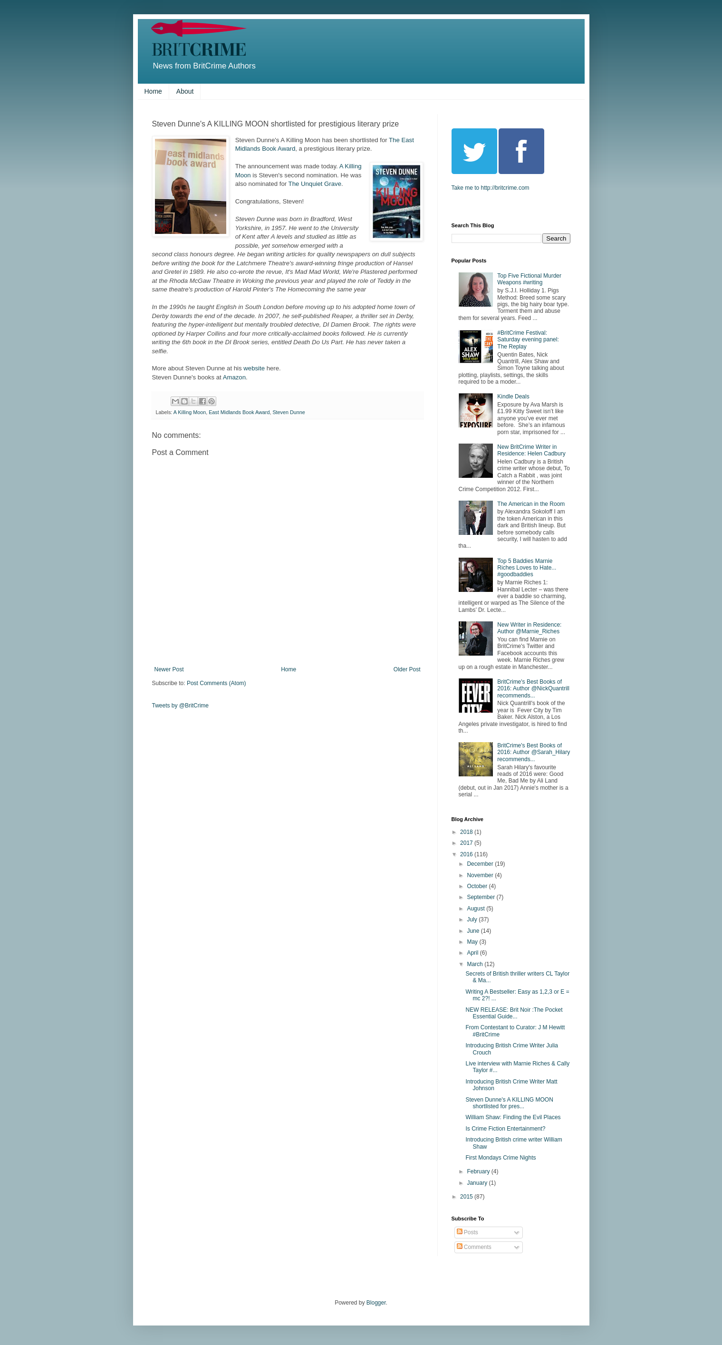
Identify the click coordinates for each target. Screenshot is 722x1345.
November (481, 875)
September (481, 897)
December (481, 864)
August (476, 908)
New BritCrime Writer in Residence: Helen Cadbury (531, 450)
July (473, 919)
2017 (467, 843)
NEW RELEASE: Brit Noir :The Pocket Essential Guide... (513, 1013)
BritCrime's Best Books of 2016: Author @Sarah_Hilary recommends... (533, 752)
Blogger (376, 1302)
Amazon (234, 377)
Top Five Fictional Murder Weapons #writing (529, 279)
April (473, 952)
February (479, 1171)
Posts (467, 1232)
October (478, 886)
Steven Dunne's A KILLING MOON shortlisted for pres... (509, 1103)
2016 (467, 854)
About (185, 91)
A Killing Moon (189, 412)
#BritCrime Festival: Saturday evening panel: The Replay (527, 339)
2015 (467, 1196)
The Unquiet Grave (315, 183)
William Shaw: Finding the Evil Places (512, 1117)
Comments (474, 1247)
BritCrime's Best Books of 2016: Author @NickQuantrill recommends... (533, 688)
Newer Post (169, 669)
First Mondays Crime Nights (500, 1157)
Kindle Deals (513, 396)
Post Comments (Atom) (216, 683)
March (475, 964)
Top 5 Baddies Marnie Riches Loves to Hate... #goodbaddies (526, 568)
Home (153, 91)
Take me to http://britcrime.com (490, 187)
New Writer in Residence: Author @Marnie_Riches (529, 628)
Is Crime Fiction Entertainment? (505, 1128)
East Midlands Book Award (239, 412)
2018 (467, 832)
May (473, 942)
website (254, 368)
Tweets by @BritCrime (180, 705)
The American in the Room (531, 504)
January (478, 1183)
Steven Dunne (288, 412)
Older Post (407, 669)
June (474, 931)
